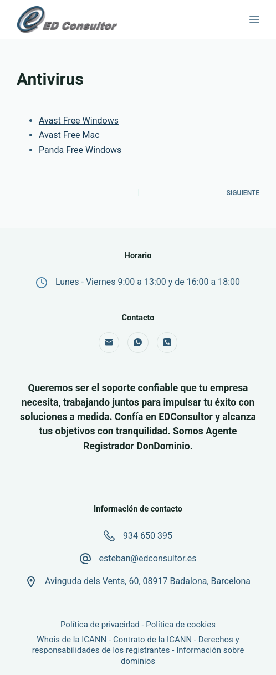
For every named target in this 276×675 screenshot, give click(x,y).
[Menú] (254, 19)
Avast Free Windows (79, 120)
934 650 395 (147, 535)
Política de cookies (181, 625)
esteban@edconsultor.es (148, 558)
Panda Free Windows (80, 150)
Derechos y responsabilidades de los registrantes (135, 645)
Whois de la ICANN (71, 640)
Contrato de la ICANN (152, 640)
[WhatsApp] (138, 342)
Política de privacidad (100, 625)
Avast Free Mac (69, 135)
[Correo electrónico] (109, 342)
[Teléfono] (167, 342)
